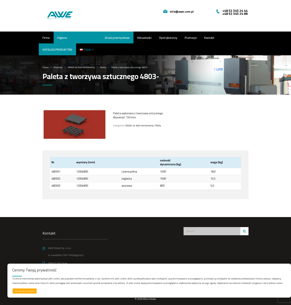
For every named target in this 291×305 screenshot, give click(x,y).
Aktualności (144, 37)
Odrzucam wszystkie (153, 291)
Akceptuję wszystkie (24, 291)
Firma (46, 37)
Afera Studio (149, 299)
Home (45, 67)
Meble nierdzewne (85, 37)
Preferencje (278, 291)
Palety (158, 125)
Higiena (62, 37)
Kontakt (209, 37)
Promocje (191, 37)
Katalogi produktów (57, 49)
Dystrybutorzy (168, 37)
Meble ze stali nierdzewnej (139, 125)
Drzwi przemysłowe (117, 37)
